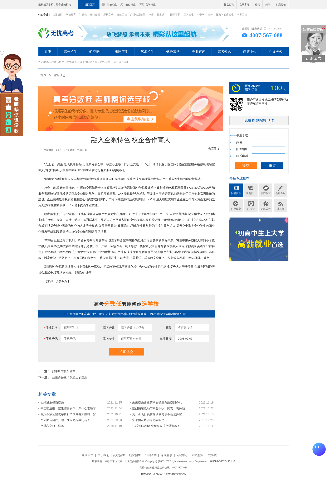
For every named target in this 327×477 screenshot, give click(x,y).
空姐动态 (59, 75)
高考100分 (159, 473)
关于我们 (103, 455)
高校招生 (112, 4)
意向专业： (110, 338)
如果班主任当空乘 (63, 371)
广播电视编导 (137, 14)
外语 (150, 14)
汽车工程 (242, 14)
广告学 (200, 14)
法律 (210, 14)
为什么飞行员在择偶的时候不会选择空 (157, 414)
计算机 (83, 14)
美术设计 (162, 14)
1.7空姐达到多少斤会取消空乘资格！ (156, 426)
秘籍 (257, 4)
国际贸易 (175, 14)
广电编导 (236, 208)
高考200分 (146, 473)
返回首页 (87, 455)
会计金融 (95, 14)
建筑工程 (122, 14)
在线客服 (244, 4)
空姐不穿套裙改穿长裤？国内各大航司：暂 (68, 414)
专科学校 (181, 473)
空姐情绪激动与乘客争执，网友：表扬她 (158, 408)
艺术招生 (147, 51)
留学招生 (151, 4)
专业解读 (198, 51)
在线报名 (275, 51)
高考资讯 (224, 51)
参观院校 (281, 4)
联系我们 (214, 455)
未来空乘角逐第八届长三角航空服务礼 (157, 402)
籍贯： (170, 327)
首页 (48, 51)
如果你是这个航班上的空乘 (69, 377)
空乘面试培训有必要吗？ (148, 420)
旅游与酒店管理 (225, 14)
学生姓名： (52, 327)
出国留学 (121, 51)
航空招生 (131, 4)
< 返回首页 (89, 4)
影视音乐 (108, 14)
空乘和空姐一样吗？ (53, 426)
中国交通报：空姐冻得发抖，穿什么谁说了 (68, 408)
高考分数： (110, 327)
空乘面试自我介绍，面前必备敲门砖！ (65, 420)
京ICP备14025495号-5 (222, 461)
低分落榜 (173, 51)
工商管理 (189, 14)
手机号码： (52, 338)
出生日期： (167, 338)
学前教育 (71, 14)
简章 (267, 4)
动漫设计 (58, 14)
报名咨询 (229, 4)
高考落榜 (171, 473)
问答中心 (250, 51)
